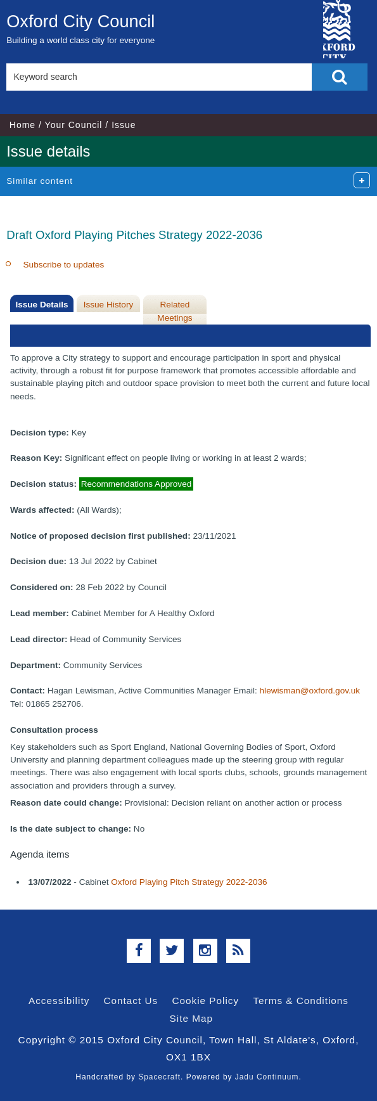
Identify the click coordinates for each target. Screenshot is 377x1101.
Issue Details (41, 304)
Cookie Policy (205, 1000)
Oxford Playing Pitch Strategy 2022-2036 (189, 882)
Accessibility (59, 1000)
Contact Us (131, 1000)
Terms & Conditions (300, 1000)
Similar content (39, 181)
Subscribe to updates (64, 264)
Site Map (191, 1018)
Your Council (74, 125)
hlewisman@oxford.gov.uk (310, 690)
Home (22, 125)
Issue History (109, 304)
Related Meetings (174, 311)
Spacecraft (159, 1076)
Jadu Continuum (267, 1076)
